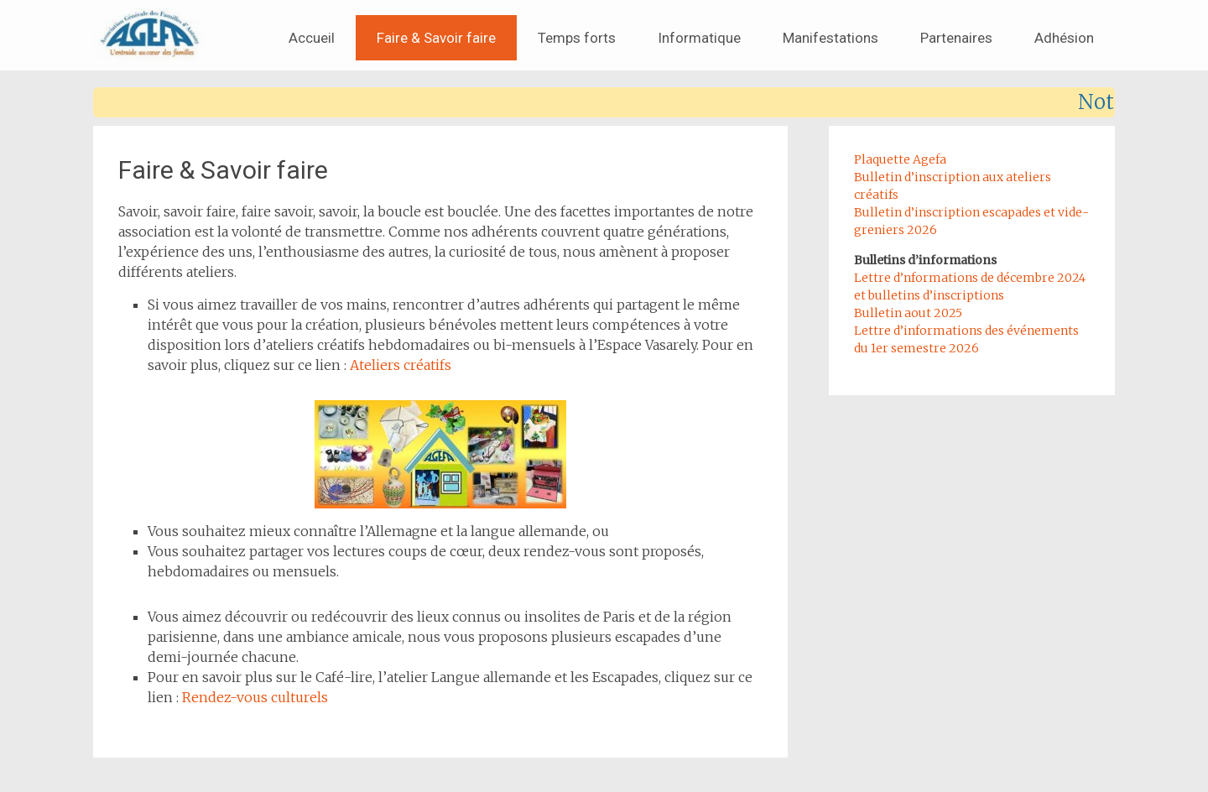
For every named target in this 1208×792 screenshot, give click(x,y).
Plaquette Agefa (900, 159)
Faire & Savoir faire (436, 37)
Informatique (699, 37)
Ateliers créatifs (400, 365)
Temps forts (577, 37)
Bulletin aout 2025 (908, 312)
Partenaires (956, 37)
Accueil (312, 37)
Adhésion (1064, 37)
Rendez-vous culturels (255, 697)
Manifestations (830, 37)
